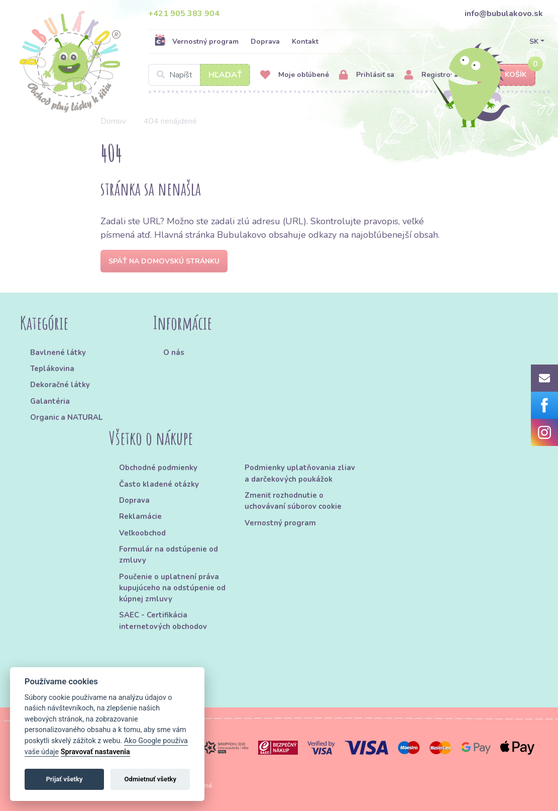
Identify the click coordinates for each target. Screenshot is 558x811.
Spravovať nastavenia (95, 752)
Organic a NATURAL (66, 417)
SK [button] (533, 41)
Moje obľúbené (294, 75)
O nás (173, 352)
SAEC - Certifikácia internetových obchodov (163, 620)
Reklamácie (140, 516)
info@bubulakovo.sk (504, 13)
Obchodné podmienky (158, 468)
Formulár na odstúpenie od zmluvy (168, 554)
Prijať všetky (64, 779)
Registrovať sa (437, 75)
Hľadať (225, 74)
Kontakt (305, 41)
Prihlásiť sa (366, 75)
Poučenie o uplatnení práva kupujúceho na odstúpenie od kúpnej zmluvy (172, 588)
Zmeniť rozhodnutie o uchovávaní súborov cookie (293, 500)
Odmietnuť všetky (150, 779)
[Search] (199, 75)
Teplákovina (52, 369)
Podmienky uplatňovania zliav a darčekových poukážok (300, 473)
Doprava (265, 41)
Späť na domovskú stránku (163, 261)
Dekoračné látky (60, 385)
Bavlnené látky (58, 352)
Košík (506, 75)
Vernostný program (196, 41)
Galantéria (50, 401)
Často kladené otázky (159, 484)
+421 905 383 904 (183, 13)
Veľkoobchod (142, 533)
